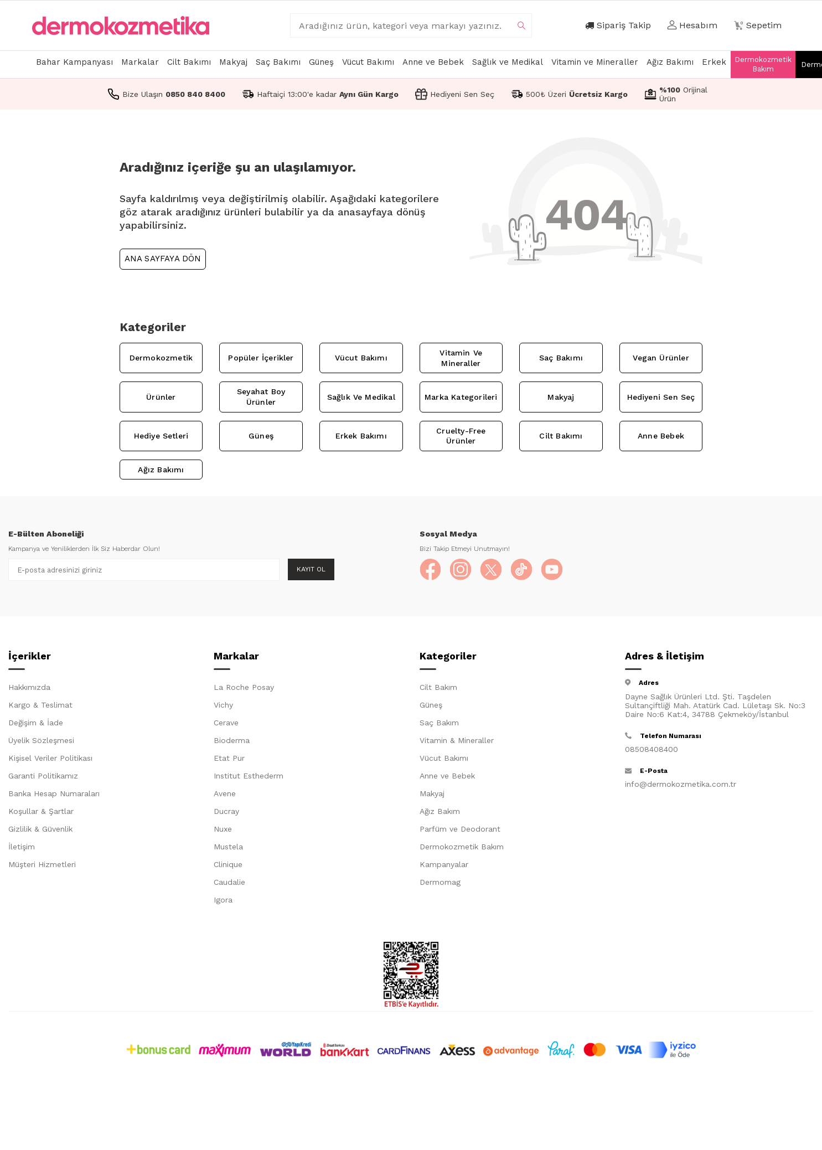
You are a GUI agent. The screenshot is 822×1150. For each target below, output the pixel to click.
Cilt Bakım (438, 687)
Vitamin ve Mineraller (594, 62)
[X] (491, 570)
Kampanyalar (444, 864)
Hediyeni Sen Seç (661, 397)
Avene (225, 794)
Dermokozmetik (161, 357)
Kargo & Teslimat (40, 705)
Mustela (228, 847)
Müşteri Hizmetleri (42, 864)
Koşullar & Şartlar (41, 811)
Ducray (226, 811)
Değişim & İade (35, 723)
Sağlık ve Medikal (507, 62)
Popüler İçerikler (260, 357)
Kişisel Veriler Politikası (50, 758)
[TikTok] (522, 570)
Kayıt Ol (311, 569)
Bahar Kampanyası (74, 62)
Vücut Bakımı (368, 62)
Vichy (223, 705)
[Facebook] (431, 570)
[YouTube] (552, 570)
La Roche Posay (244, 687)
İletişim (21, 847)
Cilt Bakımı (189, 62)
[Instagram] (461, 570)
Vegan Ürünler (661, 357)
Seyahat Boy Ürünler (261, 396)
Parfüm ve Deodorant (460, 829)
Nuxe (223, 829)
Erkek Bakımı (361, 435)
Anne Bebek (661, 435)
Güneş (321, 62)
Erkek (714, 62)
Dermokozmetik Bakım (763, 64)
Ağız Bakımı (670, 62)
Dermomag (440, 882)
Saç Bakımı (278, 62)
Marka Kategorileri (461, 397)
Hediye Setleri (161, 435)
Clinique (228, 864)
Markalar (140, 62)
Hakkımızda (29, 687)
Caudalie (229, 882)
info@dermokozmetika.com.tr (680, 784)
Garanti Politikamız (43, 776)
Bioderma (232, 740)
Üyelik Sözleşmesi (41, 740)
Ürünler (160, 397)
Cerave (226, 723)
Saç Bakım (439, 723)
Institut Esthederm (248, 776)
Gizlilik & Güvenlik (40, 829)
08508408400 (651, 749)
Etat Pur (229, 758)
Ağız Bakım (440, 811)
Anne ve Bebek (433, 62)
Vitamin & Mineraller (457, 740)
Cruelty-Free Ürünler (460, 436)
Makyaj (233, 62)
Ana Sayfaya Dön (163, 259)
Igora (223, 900)
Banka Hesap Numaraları (54, 794)
